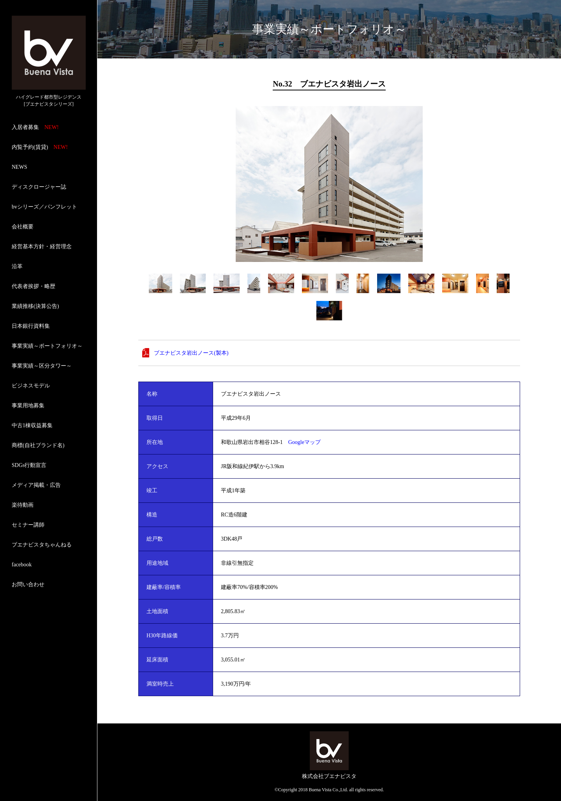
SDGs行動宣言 (29, 465)
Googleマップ (304, 442)
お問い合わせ (28, 584)
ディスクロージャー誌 (39, 187)
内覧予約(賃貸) (40, 147)
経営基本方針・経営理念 (42, 246)
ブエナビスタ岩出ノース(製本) (191, 353)
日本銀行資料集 (31, 326)
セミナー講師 (28, 525)
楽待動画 (23, 505)
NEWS (19, 167)
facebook (22, 565)
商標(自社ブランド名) (38, 445)
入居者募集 (35, 127)
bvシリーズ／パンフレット (44, 207)
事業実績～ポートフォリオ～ (47, 346)
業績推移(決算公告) (35, 306)
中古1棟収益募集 (32, 425)
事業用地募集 (28, 405)
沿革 (17, 266)
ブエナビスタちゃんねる (42, 545)
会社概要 (23, 227)
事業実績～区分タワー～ (42, 366)
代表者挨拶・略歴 (33, 286)
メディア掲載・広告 (36, 485)
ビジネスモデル (31, 386)
